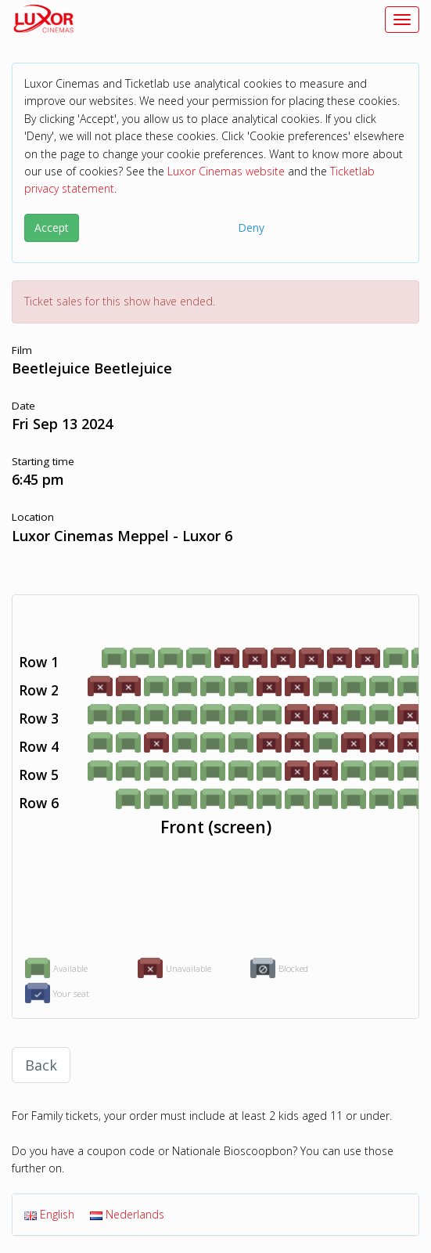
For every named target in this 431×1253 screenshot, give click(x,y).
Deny (251, 227)
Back (41, 1065)
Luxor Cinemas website (226, 171)
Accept (51, 227)
